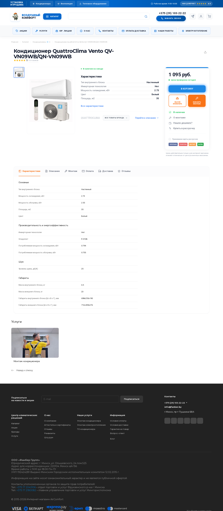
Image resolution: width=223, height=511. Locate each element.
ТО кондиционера (86, 429)
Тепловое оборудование (92, 4)
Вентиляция (65, 4)
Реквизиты (49, 433)
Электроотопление (194, 31)
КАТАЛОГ (52, 16)
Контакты (106, 31)
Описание (52, 171)
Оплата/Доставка (134, 31)
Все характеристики (92, 106)
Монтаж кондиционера (27, 361)
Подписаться (131, 399)
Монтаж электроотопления (91, 425)
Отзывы (124, 171)
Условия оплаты (118, 421)
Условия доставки (119, 425)
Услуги (41, 31)
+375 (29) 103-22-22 (172, 13)
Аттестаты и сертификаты (57, 425)
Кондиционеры (42, 4)
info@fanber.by (173, 407)
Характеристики (29, 171)
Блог (112, 439)
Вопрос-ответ (117, 433)
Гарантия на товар (119, 429)
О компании (50, 421)
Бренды (15, 432)
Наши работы (163, 31)
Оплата (88, 171)
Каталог (15, 423)
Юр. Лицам (64, 31)
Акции (21, 31)
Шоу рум (48, 437)
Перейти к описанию (147, 118)
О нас (85, 31)
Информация (117, 415)
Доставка (105, 171)
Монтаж (71, 171)
